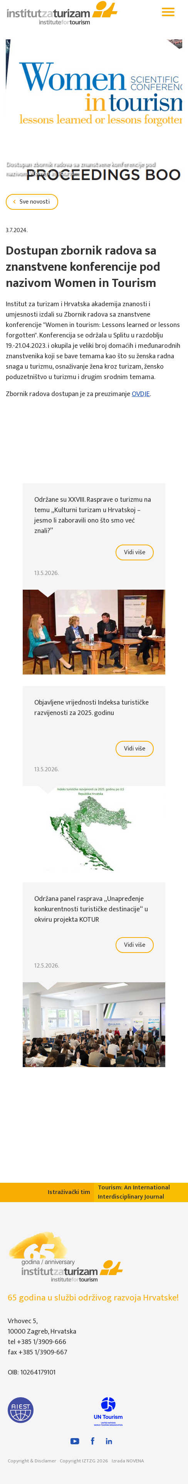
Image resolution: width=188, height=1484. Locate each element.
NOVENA (135, 1461)
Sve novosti (30, 202)
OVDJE (141, 394)
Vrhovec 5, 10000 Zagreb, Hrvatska (42, 1326)
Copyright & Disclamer (32, 1461)
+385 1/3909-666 (41, 1342)
